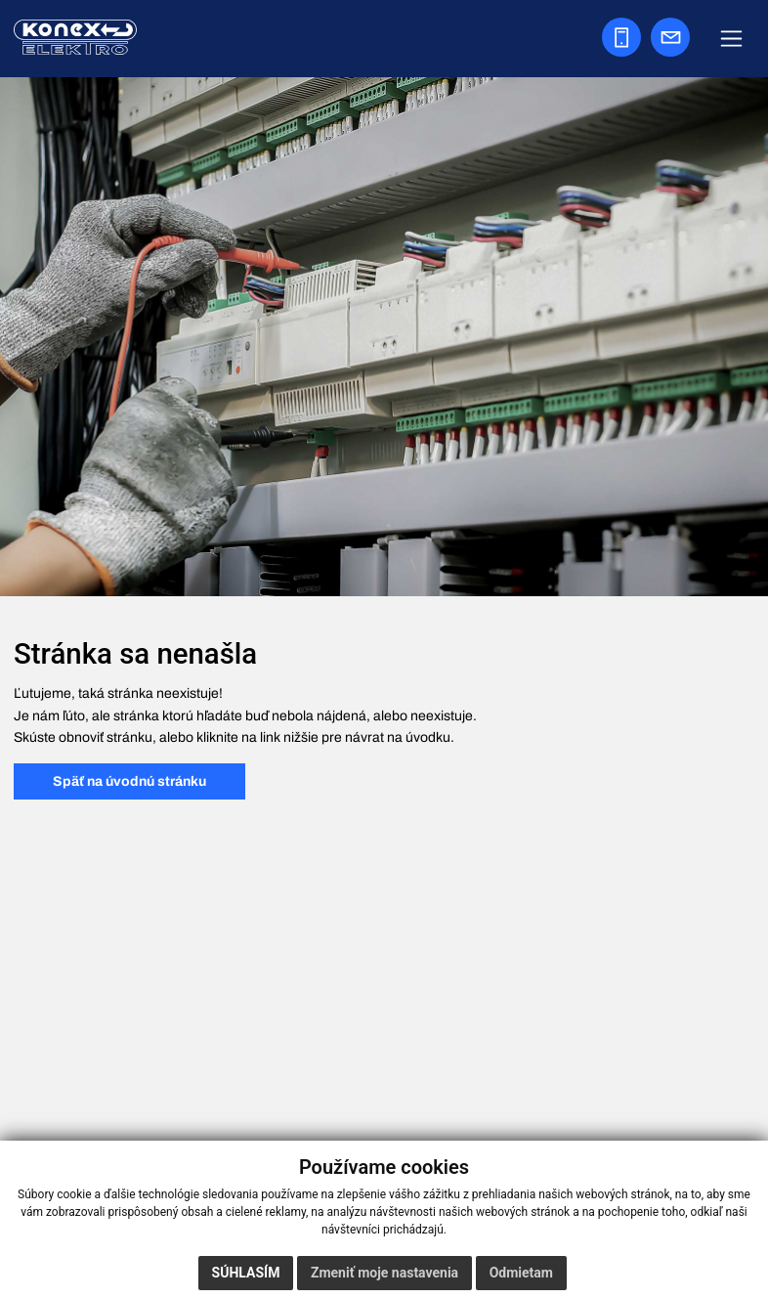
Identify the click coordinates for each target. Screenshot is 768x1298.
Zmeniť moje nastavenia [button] (384, 1272)
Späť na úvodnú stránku (129, 781)
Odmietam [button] (521, 1272)
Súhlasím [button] (246, 1272)
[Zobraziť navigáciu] (731, 38)
